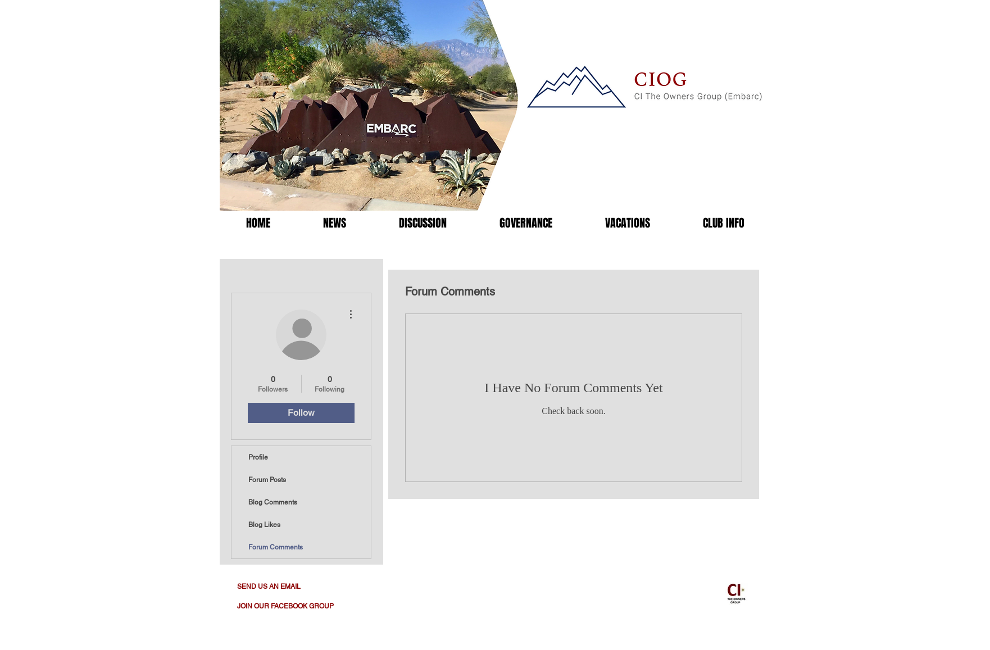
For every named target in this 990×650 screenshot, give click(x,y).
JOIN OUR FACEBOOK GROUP (285, 606)
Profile (258, 457)
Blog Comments (272, 502)
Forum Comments (275, 547)
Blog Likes (264, 525)
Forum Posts (267, 480)
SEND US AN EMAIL (269, 586)
